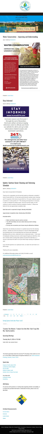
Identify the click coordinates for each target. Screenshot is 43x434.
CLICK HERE (24, 19)
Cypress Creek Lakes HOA (9, 365)
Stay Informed (7, 100)
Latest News (10, 95)
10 (36, 314)
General (5, 413)
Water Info (11, 427)
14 (14, 315)
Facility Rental (17, 427)
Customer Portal (7, 377)
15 (17, 315)
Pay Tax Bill (5, 368)
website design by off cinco (15, 431)
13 (11, 315)
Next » (21, 315)
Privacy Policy (21, 428)
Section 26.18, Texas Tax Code (10, 372)
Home (2, 427)
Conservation (6, 411)
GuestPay (5, 379)
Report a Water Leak (8, 370)
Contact (33, 427)
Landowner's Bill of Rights (9, 366)
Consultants (23, 427)
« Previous (6, 314)
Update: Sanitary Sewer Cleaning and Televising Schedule (19, 184)
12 (7, 315)
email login (23, 431)
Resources (29, 427)
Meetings (6, 427)
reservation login (30, 431)
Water (4, 418)
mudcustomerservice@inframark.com (12, 255)
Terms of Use (38, 427)
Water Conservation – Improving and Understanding (20, 36)
